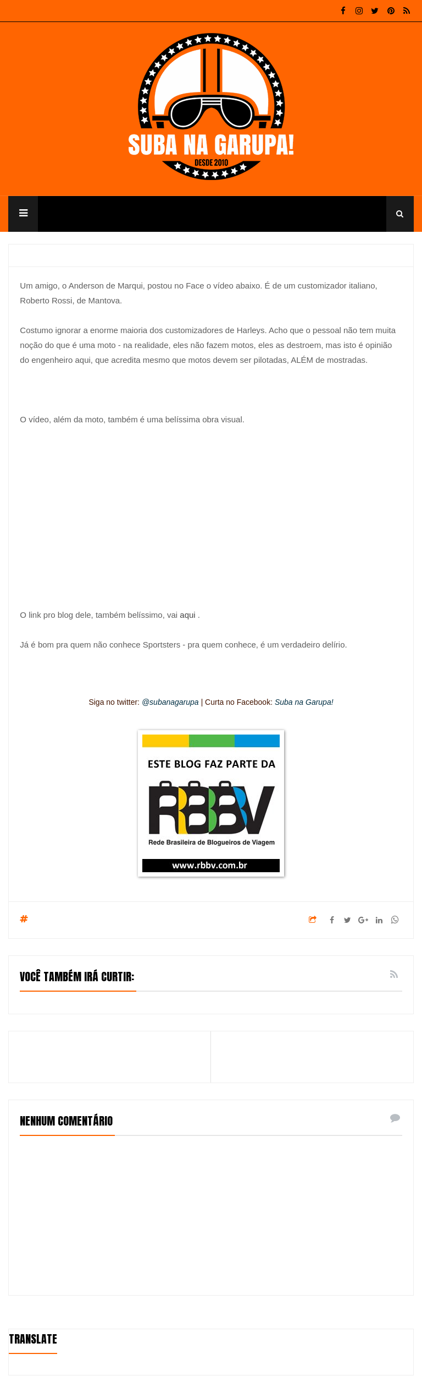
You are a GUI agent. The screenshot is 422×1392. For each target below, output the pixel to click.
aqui (187, 614)
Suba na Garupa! (304, 702)
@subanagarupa (170, 702)
